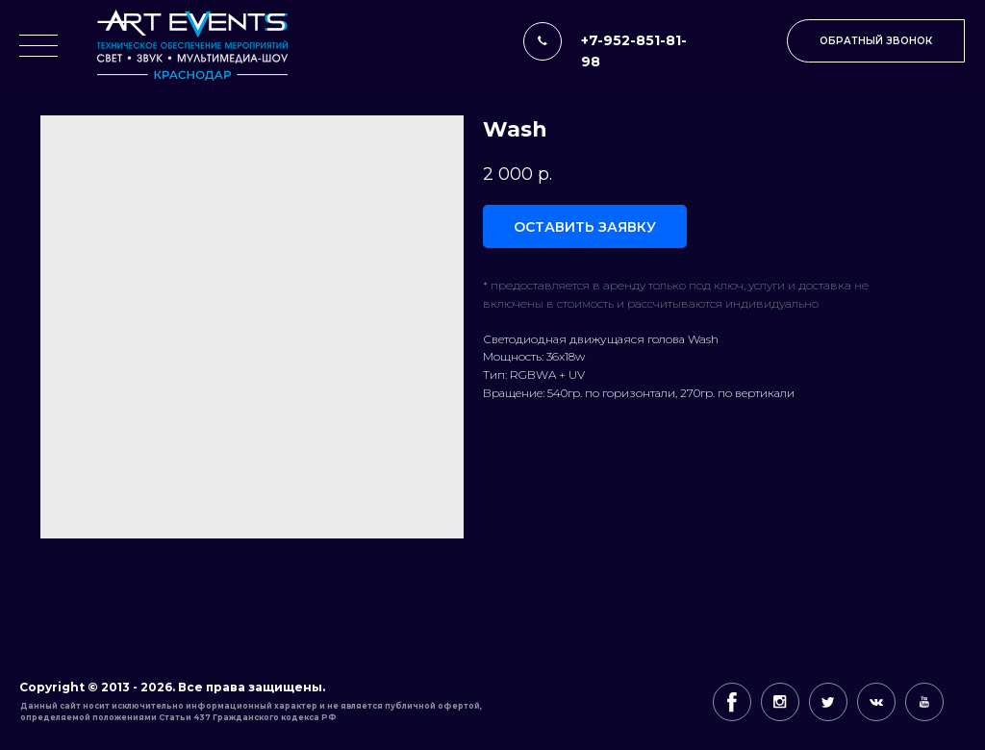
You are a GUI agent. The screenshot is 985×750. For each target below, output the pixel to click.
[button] (876, 40)
